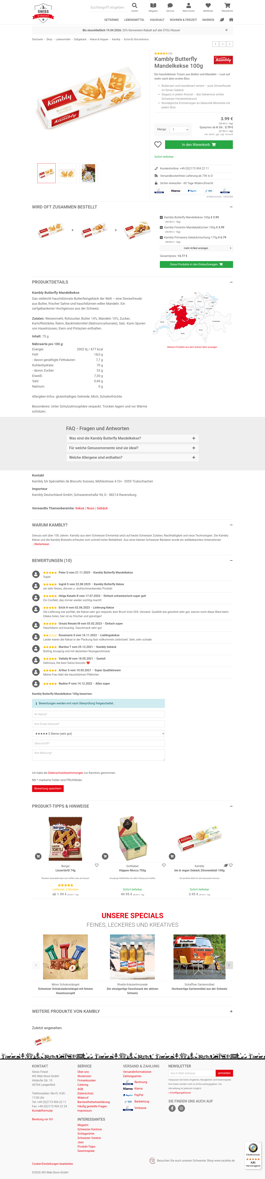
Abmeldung (174, 1088)
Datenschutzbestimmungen (65, 773)
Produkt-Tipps (86, 1146)
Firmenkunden (87, 1080)
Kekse (79, 508)
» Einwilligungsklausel (179, 1092)
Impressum (85, 1110)
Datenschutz (85, 1093)
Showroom (84, 1076)
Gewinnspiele (86, 1151)
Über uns (83, 1072)
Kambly (116, 39)
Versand (229, 134)
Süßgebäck (80, 39)
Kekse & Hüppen (99, 39)
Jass (81, 1142)
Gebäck (102, 508)
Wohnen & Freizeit (183, 20)
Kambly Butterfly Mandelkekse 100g (191, 219)
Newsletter (179, 1066)
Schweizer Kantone (90, 1129)
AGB (80, 1089)
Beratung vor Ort (42, 1119)
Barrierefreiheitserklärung (94, 1102)
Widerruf (83, 1097)
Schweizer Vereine (89, 1138)
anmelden (224, 1073)
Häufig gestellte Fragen (92, 1106)
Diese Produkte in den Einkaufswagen (196, 264)
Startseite (37, 39)
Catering (83, 1084)
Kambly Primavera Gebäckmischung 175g (195, 239)
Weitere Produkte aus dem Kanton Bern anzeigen (192, 347)
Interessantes (91, 1119)
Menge (161, 129)
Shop (49, 39)
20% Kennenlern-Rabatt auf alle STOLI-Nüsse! (131, 30)
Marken (208, 20)
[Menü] (259, 1143)
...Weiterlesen (40, 544)
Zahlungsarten (132, 1076)
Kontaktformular (42, 1110)
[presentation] (36, 965)
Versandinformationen (137, 1072)
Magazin (83, 1125)
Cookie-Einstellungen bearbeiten (52, 1164)
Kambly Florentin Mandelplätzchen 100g (194, 229)
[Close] (226, 30)
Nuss (90, 508)
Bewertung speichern (47, 788)
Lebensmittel (63, 39)
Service (85, 1066)
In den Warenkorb (199, 144)
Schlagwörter (86, 1133)
